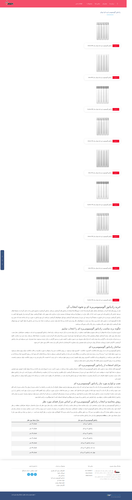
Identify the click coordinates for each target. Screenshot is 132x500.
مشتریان (107, 3)
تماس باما (100, 3)
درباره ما (114, 3)
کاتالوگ (116, 45)
